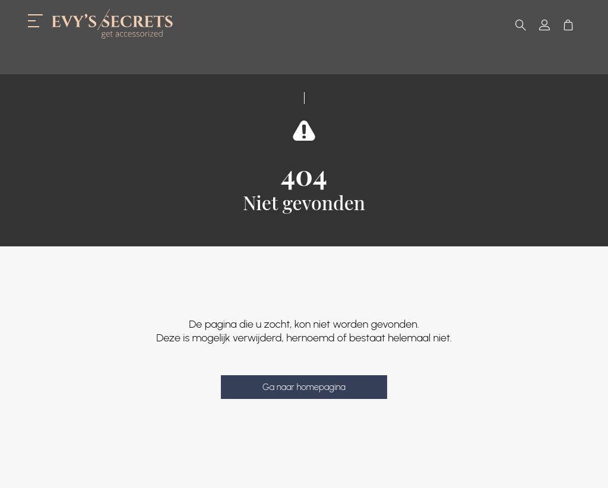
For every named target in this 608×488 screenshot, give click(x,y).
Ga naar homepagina (304, 387)
